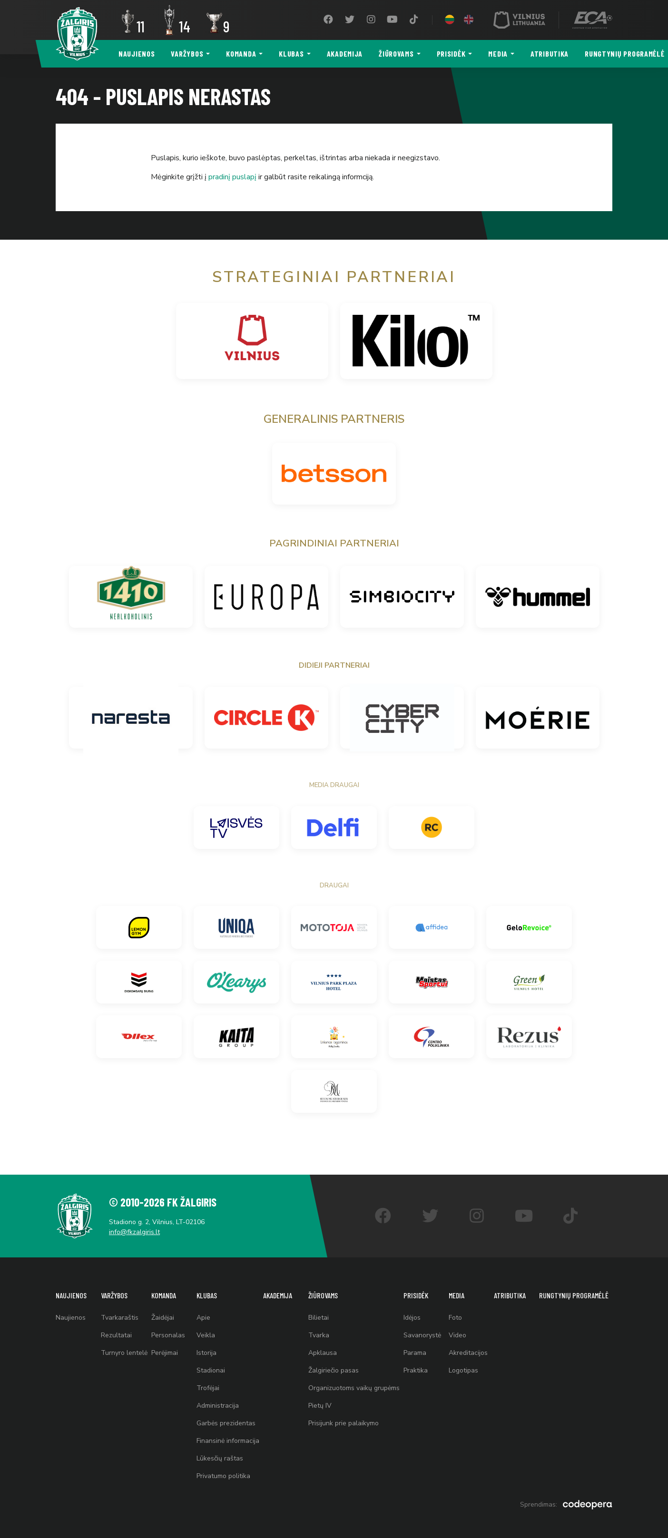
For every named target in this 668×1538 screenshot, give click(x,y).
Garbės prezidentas (225, 1423)
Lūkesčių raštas (219, 1458)
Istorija (206, 1352)
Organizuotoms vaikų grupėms (354, 1387)
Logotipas (463, 1370)
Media (498, 53)
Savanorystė (422, 1335)
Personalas (168, 1335)
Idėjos (412, 1317)
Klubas (291, 53)
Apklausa (322, 1352)
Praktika (415, 1370)
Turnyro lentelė (124, 1352)
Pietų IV (320, 1405)
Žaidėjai (162, 1317)
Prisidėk (451, 53)
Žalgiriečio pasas (333, 1370)
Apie (203, 1317)
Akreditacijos (468, 1352)
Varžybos (187, 53)
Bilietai (318, 1317)
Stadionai (210, 1370)
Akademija (345, 53)
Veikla (205, 1335)
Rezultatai (116, 1335)
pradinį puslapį (232, 177)
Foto (455, 1317)
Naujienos (136, 53)
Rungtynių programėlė (574, 1295)
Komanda (241, 53)
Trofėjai (207, 1387)
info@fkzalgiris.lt (134, 1231)
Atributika (549, 53)
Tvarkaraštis (119, 1317)
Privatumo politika (223, 1475)
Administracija (217, 1405)
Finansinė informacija (227, 1440)
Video (457, 1335)
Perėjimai (164, 1352)
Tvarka (318, 1335)
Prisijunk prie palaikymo (343, 1423)
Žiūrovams (396, 53)
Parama (414, 1352)
